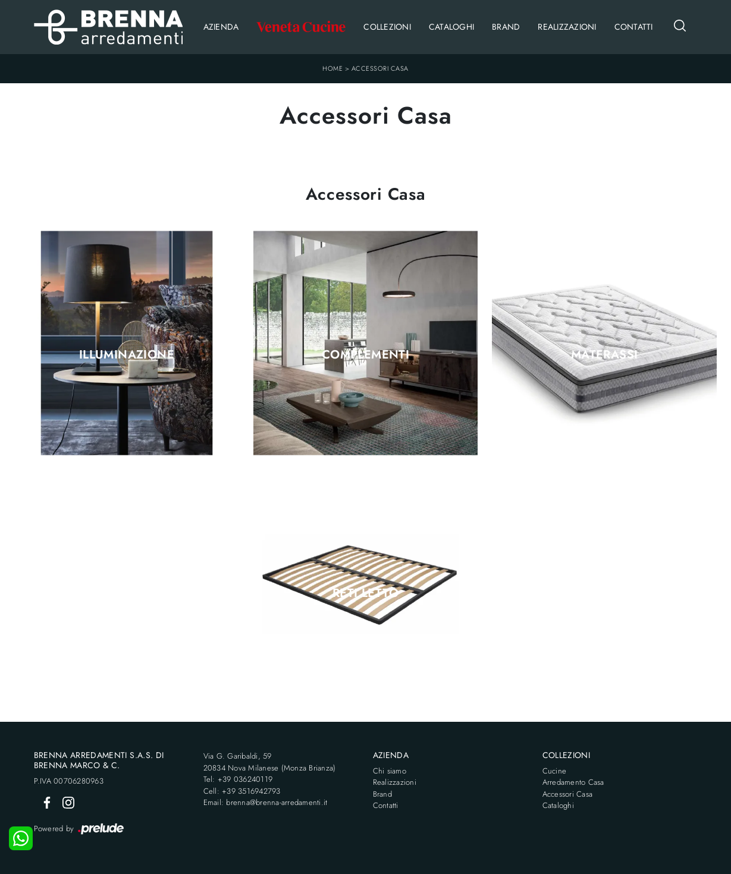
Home (332, 68)
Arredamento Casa (573, 782)
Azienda (221, 27)
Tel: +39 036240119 (238, 779)
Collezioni (387, 27)
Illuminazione (126, 354)
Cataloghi (451, 27)
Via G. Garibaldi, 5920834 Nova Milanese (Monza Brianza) (269, 762)
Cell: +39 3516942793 (242, 791)
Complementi (365, 354)
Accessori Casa (380, 68)
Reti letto (365, 593)
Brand (506, 27)
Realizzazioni (567, 27)
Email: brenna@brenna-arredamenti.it (265, 802)
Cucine (554, 770)
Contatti (633, 27)
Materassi (604, 354)
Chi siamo (389, 770)
